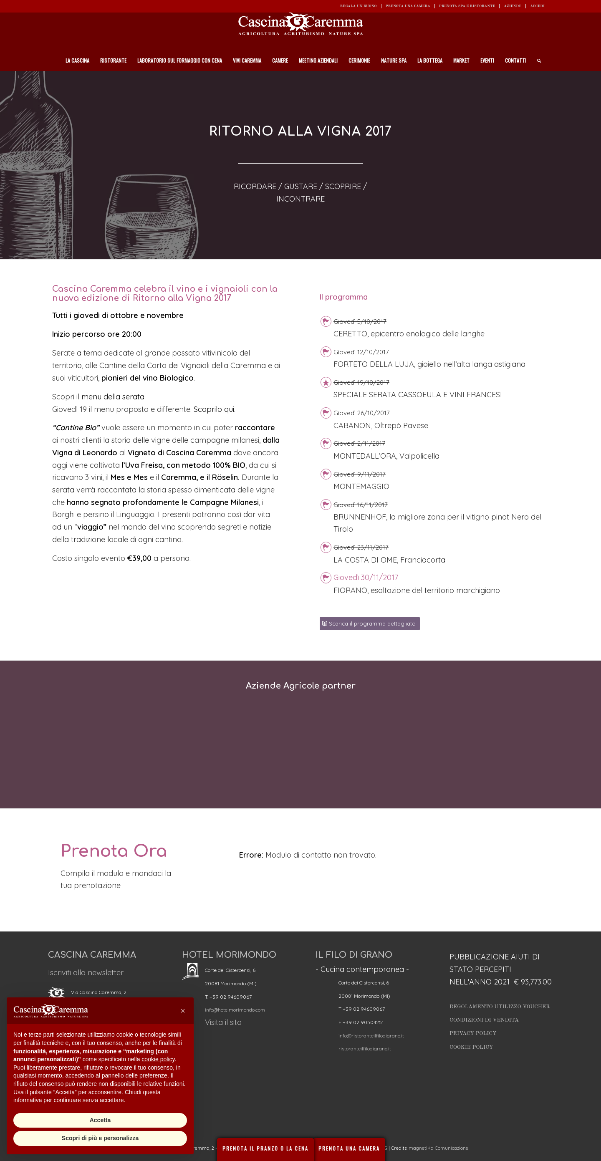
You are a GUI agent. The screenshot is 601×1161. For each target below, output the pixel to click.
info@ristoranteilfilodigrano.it (371, 1035)
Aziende (512, 6)
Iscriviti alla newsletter (86, 972)
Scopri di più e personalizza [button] (100, 1138)
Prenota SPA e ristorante (467, 6)
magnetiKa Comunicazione (438, 1148)
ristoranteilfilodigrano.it (364, 1048)
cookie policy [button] (157, 1059)
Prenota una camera (408, 6)
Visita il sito (223, 1022)
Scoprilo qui (214, 409)
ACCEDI (537, 6)
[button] (182, 1010)
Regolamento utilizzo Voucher (499, 1007)
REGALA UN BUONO (358, 6)
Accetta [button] (100, 1120)
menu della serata (112, 396)
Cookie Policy (471, 1047)
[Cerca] (536, 60)
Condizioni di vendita (484, 1020)
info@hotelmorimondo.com (235, 1010)
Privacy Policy (473, 1033)
